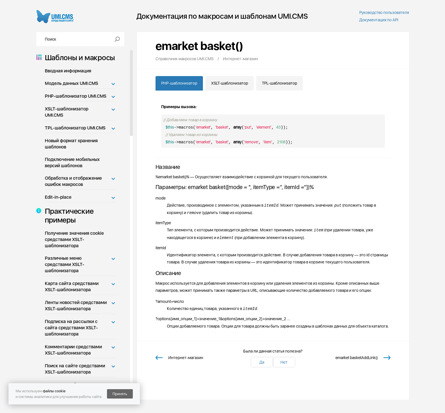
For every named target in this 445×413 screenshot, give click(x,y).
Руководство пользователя (384, 12)
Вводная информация (68, 71)
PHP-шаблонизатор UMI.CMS (75, 96)
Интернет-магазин (185, 357)
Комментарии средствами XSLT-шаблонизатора (73, 350)
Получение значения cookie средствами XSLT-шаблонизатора (74, 239)
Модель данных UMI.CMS (71, 83)
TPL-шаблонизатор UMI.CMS (75, 128)
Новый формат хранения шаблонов (71, 144)
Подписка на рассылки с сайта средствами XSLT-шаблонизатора (71, 328)
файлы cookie (54, 391)
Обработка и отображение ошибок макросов (73, 181)
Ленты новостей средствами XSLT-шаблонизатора (76, 305)
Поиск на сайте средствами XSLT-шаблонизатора (75, 369)
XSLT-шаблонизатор (229, 83)
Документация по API (378, 20)
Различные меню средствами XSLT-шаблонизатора (64, 264)
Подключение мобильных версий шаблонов (72, 162)
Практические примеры (67, 215)
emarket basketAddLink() (356, 357)
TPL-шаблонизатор (279, 83)
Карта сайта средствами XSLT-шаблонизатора (71, 286)
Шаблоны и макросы (78, 57)
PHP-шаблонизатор (179, 83)
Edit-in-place (58, 197)
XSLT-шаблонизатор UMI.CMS (66, 112)
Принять (119, 394)
